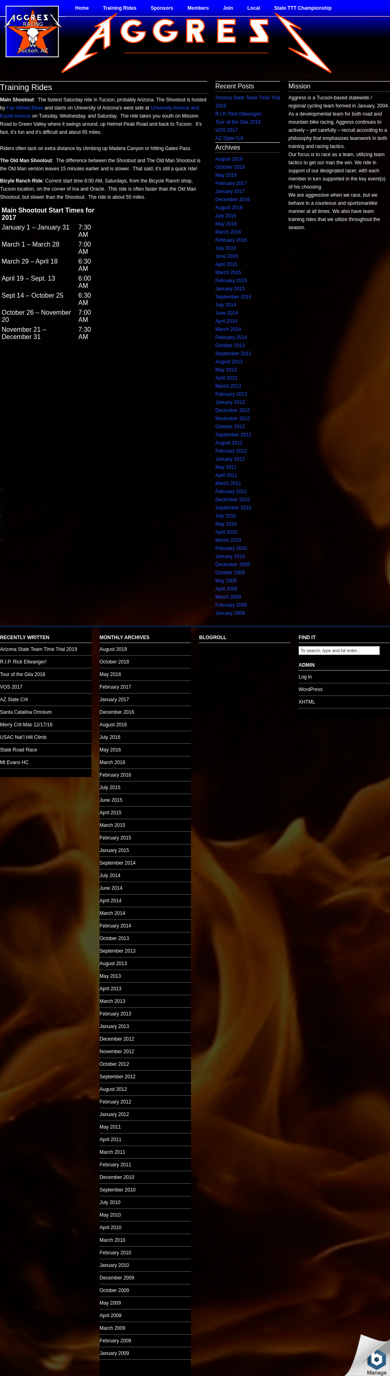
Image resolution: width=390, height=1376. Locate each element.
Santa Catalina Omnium (26, 712)
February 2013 (231, 394)
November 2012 (232, 418)
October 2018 (230, 167)
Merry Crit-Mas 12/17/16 (26, 725)
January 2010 (230, 556)
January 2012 (230, 459)
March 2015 (228, 272)
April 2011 (226, 475)
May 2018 (226, 175)
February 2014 (231, 337)
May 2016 (226, 224)
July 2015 (225, 248)
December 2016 (232, 199)
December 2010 (232, 499)
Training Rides (119, 8)
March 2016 (228, 232)
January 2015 (230, 289)
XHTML (307, 702)
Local (253, 8)
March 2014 (228, 329)
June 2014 (226, 313)
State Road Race (18, 750)
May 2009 (226, 581)
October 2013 (230, 345)
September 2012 (233, 435)
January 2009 (230, 613)
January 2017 (230, 191)
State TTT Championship (303, 8)
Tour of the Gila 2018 (237, 122)
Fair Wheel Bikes (24, 108)
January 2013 (230, 402)
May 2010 (226, 524)
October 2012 (230, 426)
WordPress (311, 689)
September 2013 (233, 353)
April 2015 (226, 264)
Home (82, 8)
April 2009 (226, 589)
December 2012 (232, 410)
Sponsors (162, 8)
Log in (305, 677)
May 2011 (226, 467)
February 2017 (231, 183)
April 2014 (226, 321)
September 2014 (233, 297)
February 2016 (231, 240)
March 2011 (228, 483)
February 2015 (231, 280)
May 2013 (226, 370)
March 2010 (228, 540)
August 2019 (229, 159)
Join (228, 8)
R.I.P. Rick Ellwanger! (238, 114)
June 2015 (226, 256)
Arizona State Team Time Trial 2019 (38, 649)
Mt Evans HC (14, 762)
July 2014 (225, 305)
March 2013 (228, 386)
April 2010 (226, 532)
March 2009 (228, 597)
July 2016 (225, 216)
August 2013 (229, 362)
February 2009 (231, 605)
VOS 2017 (226, 130)
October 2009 (230, 572)
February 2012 (231, 451)
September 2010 (233, 508)
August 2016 (229, 207)
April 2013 (226, 378)
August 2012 (229, 443)
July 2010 (225, 516)
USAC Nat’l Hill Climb (23, 737)
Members (198, 8)
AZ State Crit (229, 138)
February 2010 (231, 548)
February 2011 (231, 491)
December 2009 (232, 564)
